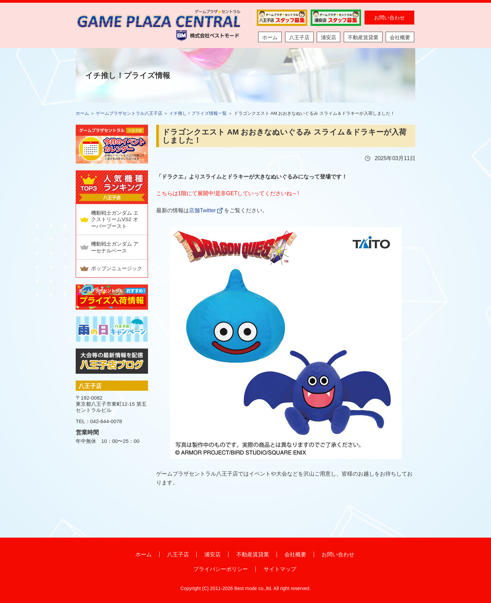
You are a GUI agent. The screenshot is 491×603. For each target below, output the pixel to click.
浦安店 (328, 37)
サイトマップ (280, 569)
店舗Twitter (202, 210)
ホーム (270, 37)
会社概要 (400, 37)
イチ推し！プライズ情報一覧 (198, 113)
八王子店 (299, 37)
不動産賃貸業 (363, 37)
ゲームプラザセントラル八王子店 (129, 113)
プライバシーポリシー (220, 569)
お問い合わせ (389, 17)
